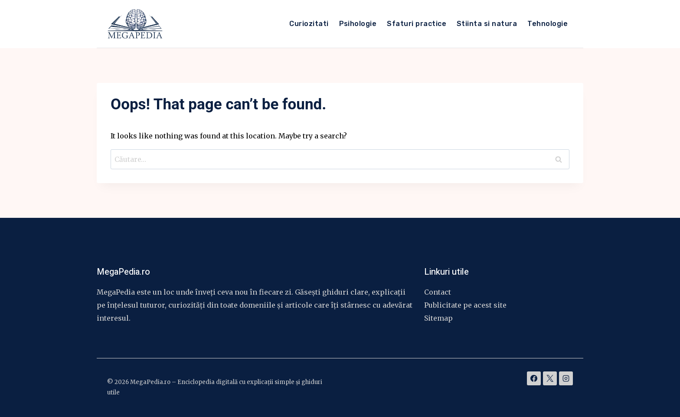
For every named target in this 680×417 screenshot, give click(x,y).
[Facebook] (534, 378)
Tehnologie (547, 24)
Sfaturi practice (416, 24)
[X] (550, 378)
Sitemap (438, 318)
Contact (437, 292)
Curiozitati (308, 24)
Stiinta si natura (487, 24)
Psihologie (358, 24)
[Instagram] (566, 378)
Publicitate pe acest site (465, 305)
